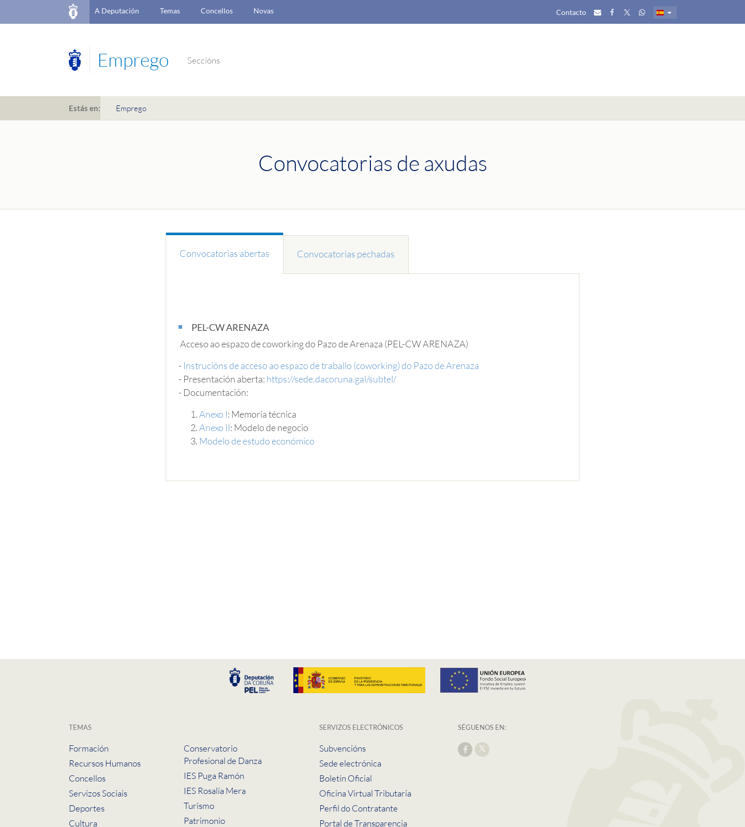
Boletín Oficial (345, 778)
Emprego (131, 108)
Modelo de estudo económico (257, 441)
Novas (264, 10)
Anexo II (214, 427)
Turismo (199, 805)
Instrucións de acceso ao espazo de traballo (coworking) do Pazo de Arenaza (331, 365)
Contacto (571, 12)
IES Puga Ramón (214, 775)
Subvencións (342, 748)
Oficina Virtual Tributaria (365, 793)
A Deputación (117, 10)
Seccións (203, 60)
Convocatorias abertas (225, 253)
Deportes (87, 808)
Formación (89, 748)
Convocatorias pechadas (346, 253)
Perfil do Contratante (358, 808)
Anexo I (213, 414)
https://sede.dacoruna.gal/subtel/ (331, 379)
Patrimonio (204, 820)
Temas (170, 10)
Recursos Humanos (105, 763)
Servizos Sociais (98, 793)
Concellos (217, 10)
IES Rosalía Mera (215, 790)
